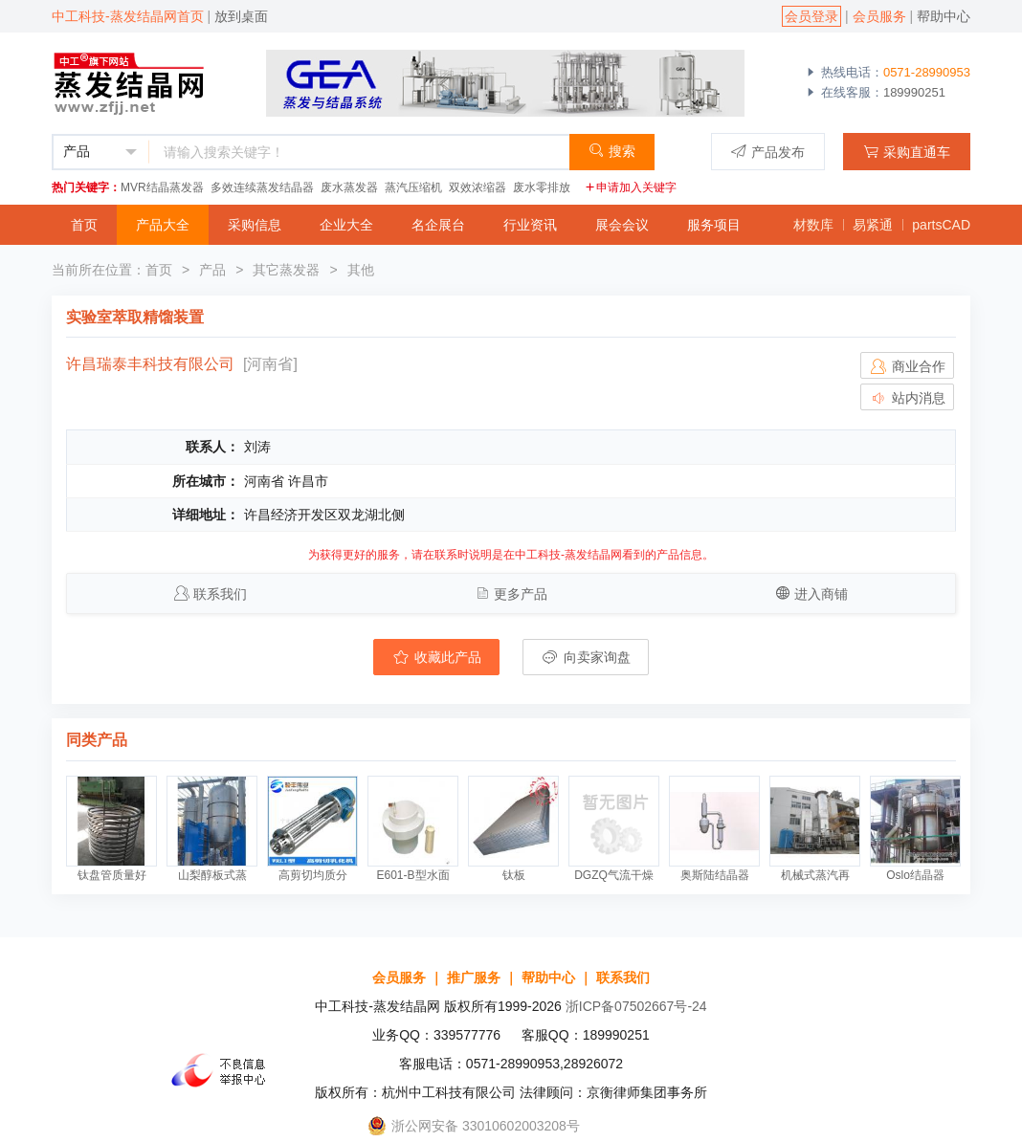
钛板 (513, 875)
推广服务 (473, 977)
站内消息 (907, 398)
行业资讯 (530, 224)
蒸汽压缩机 (413, 187)
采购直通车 (906, 151)
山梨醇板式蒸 (212, 875)
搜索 (612, 151)
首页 (84, 224)
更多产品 (520, 594)
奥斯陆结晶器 (714, 875)
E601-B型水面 (412, 875)
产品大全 (162, 224)
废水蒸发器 (349, 187)
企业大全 (346, 224)
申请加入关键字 (631, 187)
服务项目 (714, 224)
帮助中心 (943, 16)
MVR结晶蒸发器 (162, 187)
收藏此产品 (436, 657)
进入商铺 (821, 594)
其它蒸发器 (286, 269)
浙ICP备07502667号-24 (636, 1006)
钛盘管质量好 (112, 875)
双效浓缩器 (477, 187)
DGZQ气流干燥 (614, 875)
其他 (360, 269)
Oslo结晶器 (915, 875)
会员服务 (879, 16)
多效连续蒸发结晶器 (262, 187)
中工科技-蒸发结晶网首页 (128, 16)
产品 (212, 269)
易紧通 (873, 224)
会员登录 (811, 16)
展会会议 (622, 224)
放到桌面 (241, 16)
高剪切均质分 (312, 875)
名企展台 (438, 224)
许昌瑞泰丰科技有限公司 (150, 364)
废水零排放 (541, 187)
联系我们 (220, 594)
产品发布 (768, 151)
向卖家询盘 (586, 657)
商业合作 (907, 366)
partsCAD (941, 224)
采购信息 (254, 224)
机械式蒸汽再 (815, 875)
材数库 (813, 224)
